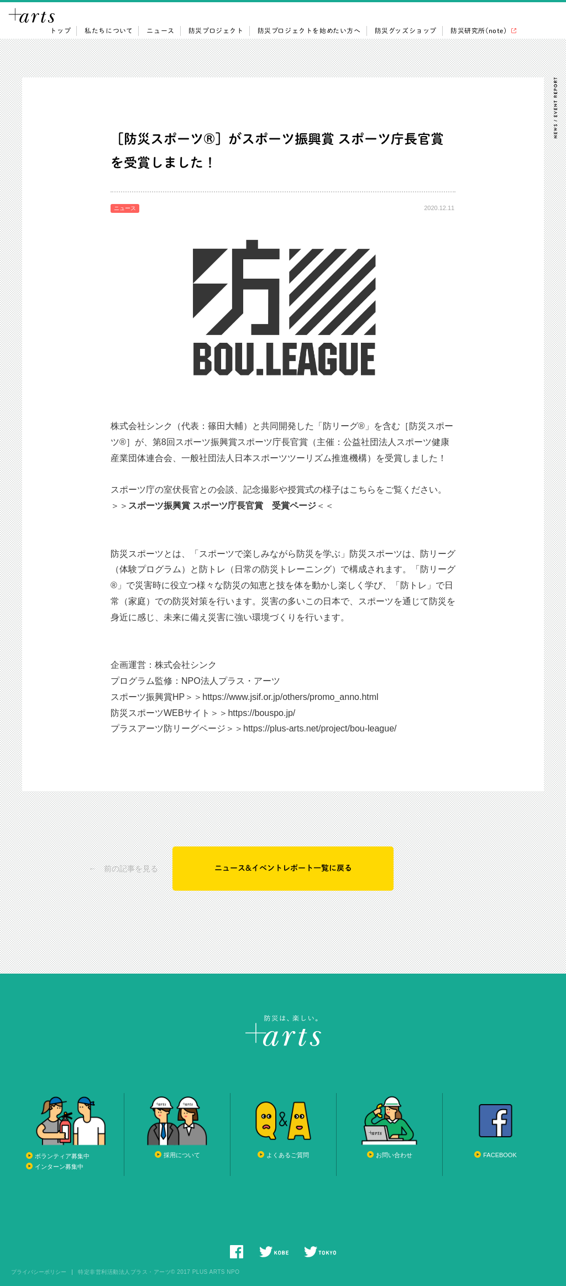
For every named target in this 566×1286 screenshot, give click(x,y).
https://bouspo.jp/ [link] (261, 714)
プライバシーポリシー (38, 1272)
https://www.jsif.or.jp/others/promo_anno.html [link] (290, 698)
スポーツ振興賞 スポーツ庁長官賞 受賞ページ (222, 506)
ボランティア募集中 (62, 1156)
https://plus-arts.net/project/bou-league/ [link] (320, 729)
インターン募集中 (59, 1166)
